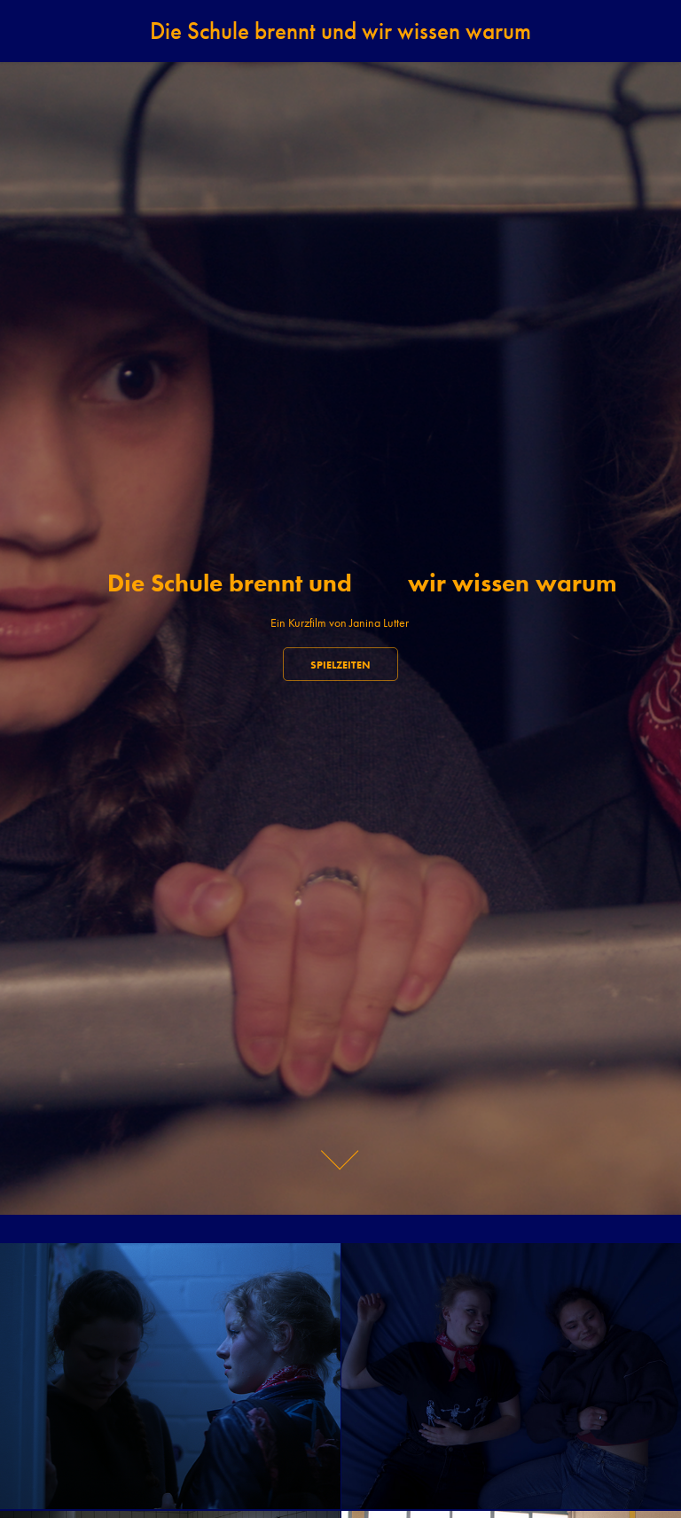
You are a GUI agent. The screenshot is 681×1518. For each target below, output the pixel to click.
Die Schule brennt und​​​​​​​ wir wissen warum (340, 31)
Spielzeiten (340, 664)
